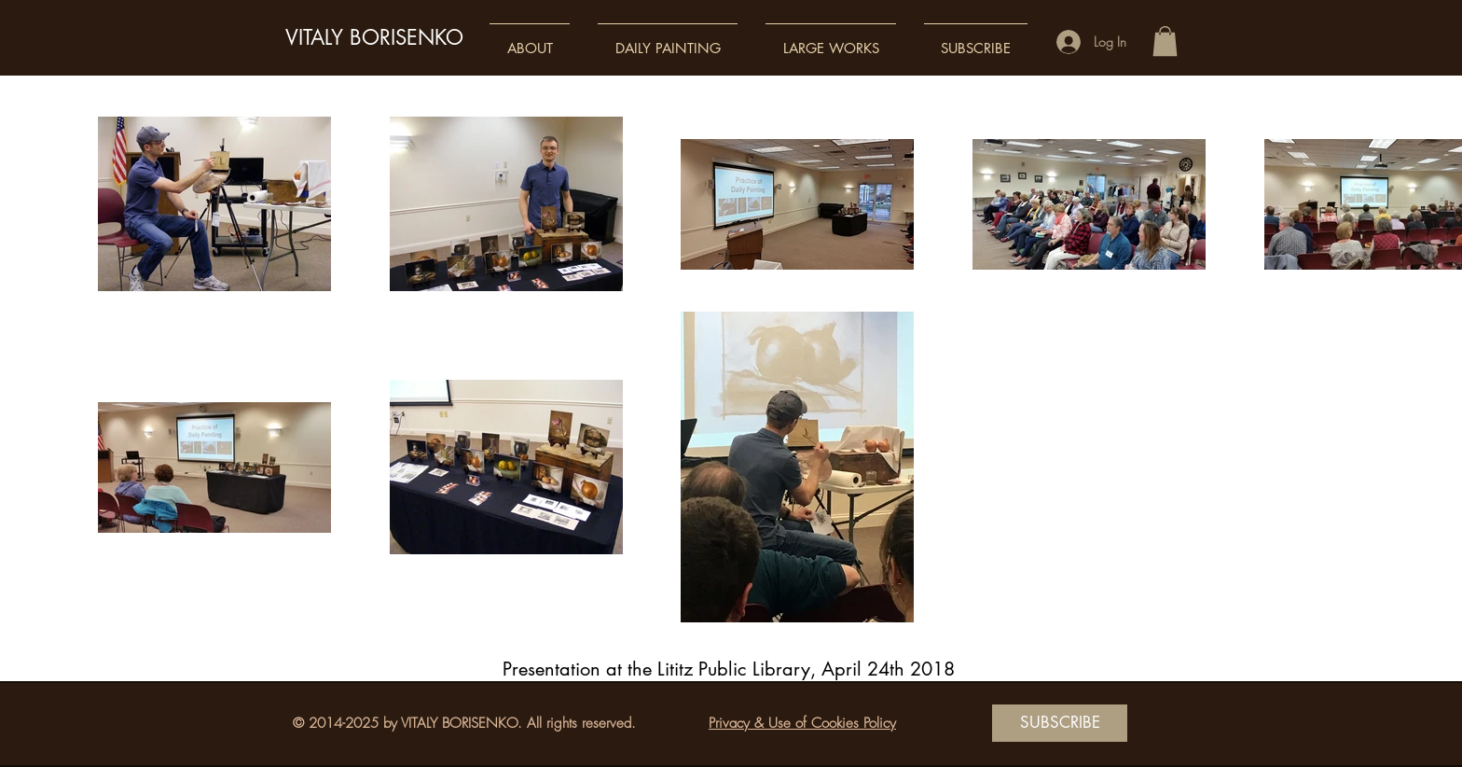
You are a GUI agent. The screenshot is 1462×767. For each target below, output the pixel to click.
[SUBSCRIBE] (1059, 723)
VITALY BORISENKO (374, 37)
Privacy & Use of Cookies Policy (802, 723)
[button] (530, 39)
